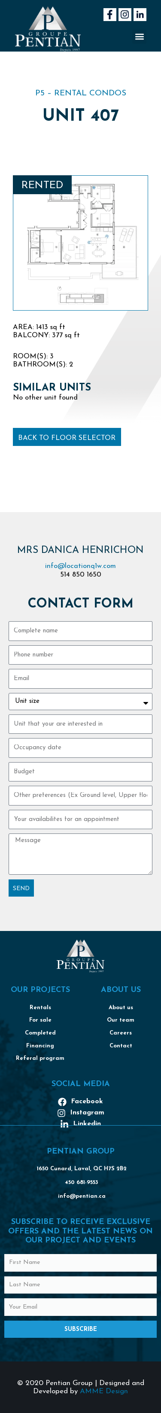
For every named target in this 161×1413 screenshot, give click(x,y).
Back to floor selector (66, 438)
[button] (139, 37)
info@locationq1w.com (80, 566)
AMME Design (104, 1391)
